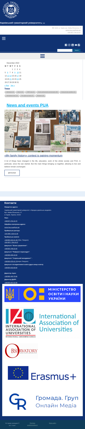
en (44, 23)
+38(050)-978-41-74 (10, 261)
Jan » (13, 85)
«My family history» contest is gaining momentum (33, 155)
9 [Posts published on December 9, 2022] (14, 72)
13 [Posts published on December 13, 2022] (8, 76)
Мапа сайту (52, 423)
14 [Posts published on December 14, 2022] (11, 76)
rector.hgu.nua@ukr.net (73, 30)
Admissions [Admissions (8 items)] (10, 92)
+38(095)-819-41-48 (11, 240)
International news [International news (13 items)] (12, 95)
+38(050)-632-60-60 (10, 268)
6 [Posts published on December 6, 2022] (7, 72)
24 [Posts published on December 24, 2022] (18, 79)
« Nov (6, 85)
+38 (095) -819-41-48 (11, 234)
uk (41, 23)
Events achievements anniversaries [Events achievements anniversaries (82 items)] (48, 92)
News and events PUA (27, 105)
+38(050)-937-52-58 (10, 282)
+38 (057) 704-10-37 (74, 32)
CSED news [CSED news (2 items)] (30, 92)
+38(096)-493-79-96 (10, 276)
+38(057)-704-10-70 (10, 221)
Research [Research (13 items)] (40, 95)
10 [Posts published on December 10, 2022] (18, 72)
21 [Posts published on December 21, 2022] (11, 79)
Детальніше (12, 173)
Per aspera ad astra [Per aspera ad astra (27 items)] (27, 95)
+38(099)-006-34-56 (10, 255)
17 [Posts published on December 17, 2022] (18, 76)
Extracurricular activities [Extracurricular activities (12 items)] (68, 92)
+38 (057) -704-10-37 (11, 242)
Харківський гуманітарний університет (20, 23)
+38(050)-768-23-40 (10, 248)
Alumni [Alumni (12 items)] (20, 92)
